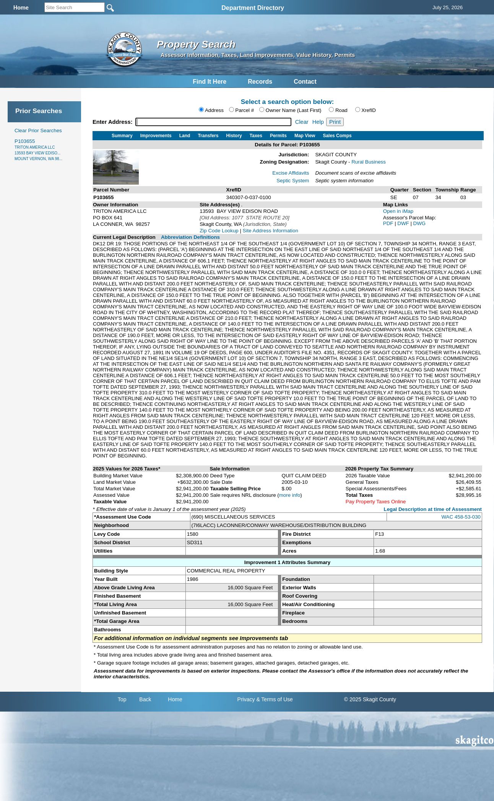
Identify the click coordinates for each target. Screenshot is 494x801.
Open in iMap (398, 211)
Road (341, 110)
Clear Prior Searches (38, 130)
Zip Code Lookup (219, 230)
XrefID (368, 110)
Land (184, 135)
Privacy (246, 699)
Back (145, 699)
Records (260, 81)
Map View (304, 135)
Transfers (208, 135)
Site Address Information (270, 230)
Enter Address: (113, 122)
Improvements (156, 135)
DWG (419, 223)
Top (122, 699)
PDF (389, 223)
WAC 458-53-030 (461, 517)
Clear (302, 122)
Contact (305, 81)
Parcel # (244, 110)
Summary (122, 135)
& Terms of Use (274, 699)
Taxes (256, 135)
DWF (403, 223)
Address (214, 110)
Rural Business (368, 162)
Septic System (292, 180)
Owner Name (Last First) (294, 110)
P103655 (38, 149)
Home (175, 699)
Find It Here (209, 81)
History (234, 135)
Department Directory (252, 8)
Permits (278, 135)
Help (318, 122)
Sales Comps (337, 135)
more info (290, 495)
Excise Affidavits (290, 173)
